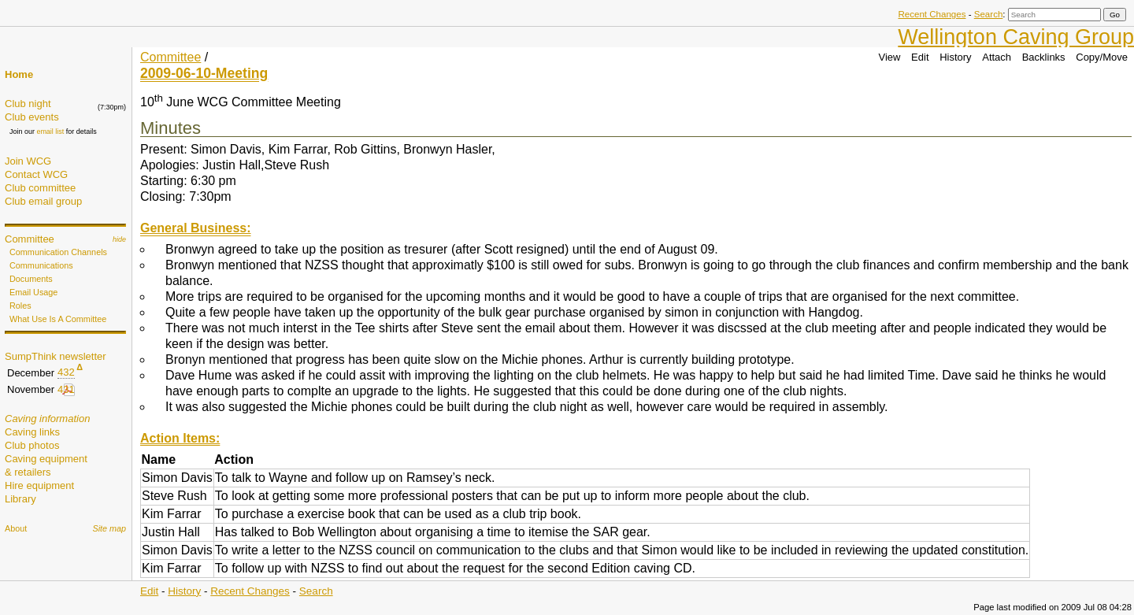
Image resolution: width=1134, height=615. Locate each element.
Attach (996, 57)
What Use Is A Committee (57, 319)
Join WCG (28, 161)
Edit (919, 57)
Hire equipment (39, 485)
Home (19, 74)
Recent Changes (931, 14)
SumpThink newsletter (55, 356)
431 (66, 389)
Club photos (32, 445)
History (955, 57)
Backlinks (1043, 57)
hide (119, 239)
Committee (29, 239)
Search (988, 14)
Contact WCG (36, 174)
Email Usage (33, 292)
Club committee (40, 188)
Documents (31, 278)
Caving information (47, 418)
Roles (20, 305)
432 (66, 372)
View (890, 57)
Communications (41, 265)
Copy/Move (1102, 57)
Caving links (32, 432)
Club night (28, 103)
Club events (32, 117)
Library (20, 499)
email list (50, 131)
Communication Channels (58, 252)
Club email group (43, 201)
